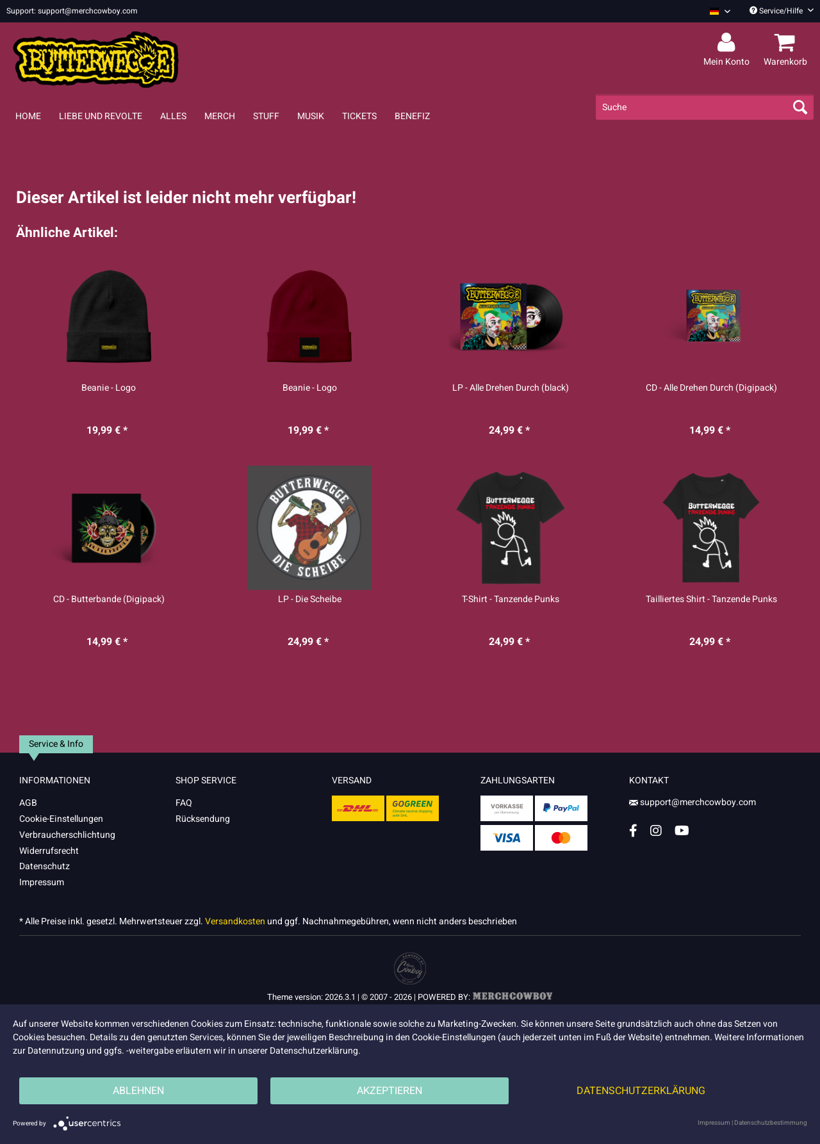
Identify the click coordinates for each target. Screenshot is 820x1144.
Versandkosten (235, 921)
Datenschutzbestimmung (770, 1122)
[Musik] (310, 116)
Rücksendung (203, 819)
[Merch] (219, 116)
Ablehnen (138, 1091)
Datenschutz (44, 866)
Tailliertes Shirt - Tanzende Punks (711, 599)
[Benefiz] (412, 116)
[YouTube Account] (682, 830)
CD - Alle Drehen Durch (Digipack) (711, 388)
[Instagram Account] (656, 830)
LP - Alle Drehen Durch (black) (510, 388)
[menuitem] (715, 11)
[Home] (28, 116)
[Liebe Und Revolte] (100, 116)
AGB (28, 803)
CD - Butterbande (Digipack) (109, 599)
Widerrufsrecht (49, 851)
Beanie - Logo (108, 388)
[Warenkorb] (787, 43)
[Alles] (173, 116)
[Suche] (705, 107)
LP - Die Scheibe (309, 599)
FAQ (184, 803)
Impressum (41, 882)
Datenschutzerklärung (641, 1091)
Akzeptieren (389, 1091)
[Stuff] (266, 116)
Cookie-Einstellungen (61, 819)
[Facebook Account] (633, 830)
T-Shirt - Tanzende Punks (510, 599)
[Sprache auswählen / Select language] (720, 11)
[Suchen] (800, 107)
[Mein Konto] (728, 43)
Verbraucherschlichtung (67, 835)
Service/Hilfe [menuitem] (782, 11)
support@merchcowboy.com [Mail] (692, 802)
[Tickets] (359, 116)
